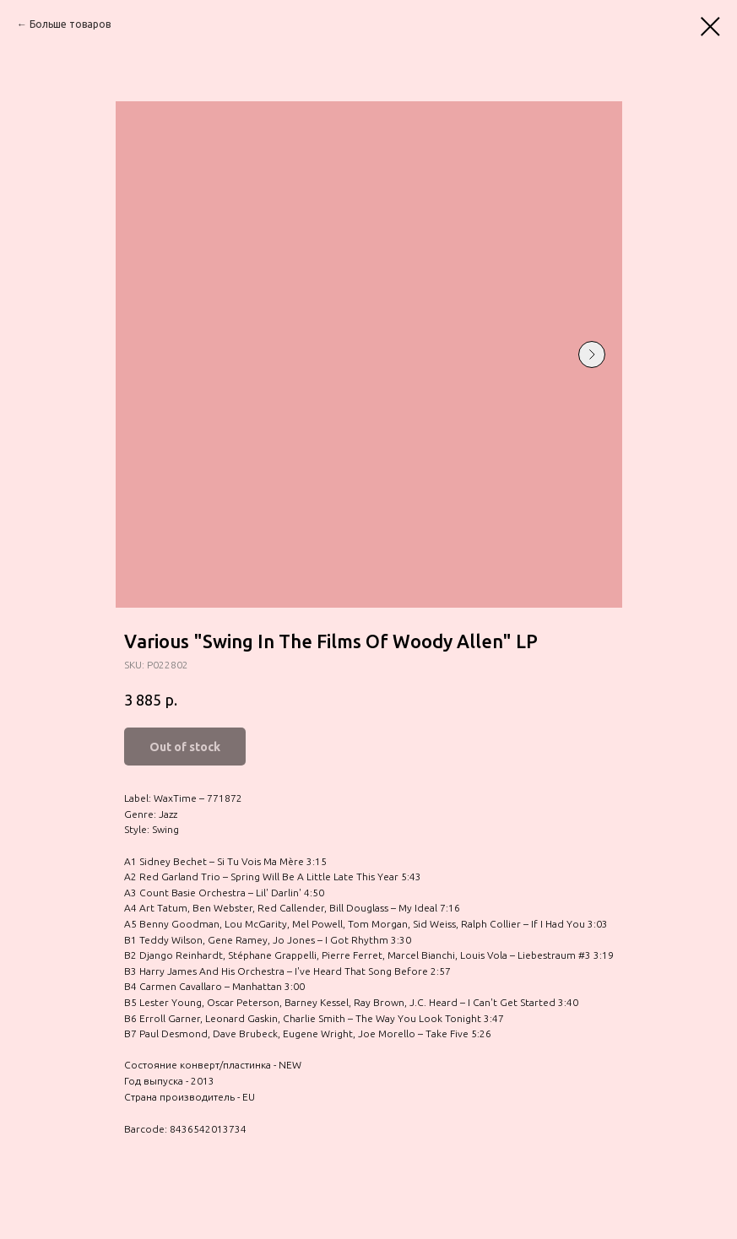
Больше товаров (70, 24)
